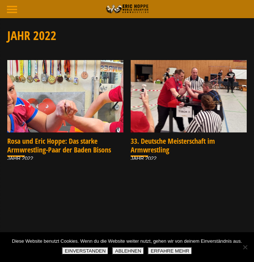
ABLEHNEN (128, 251)
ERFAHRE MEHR (170, 251)
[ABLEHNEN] (245, 247)
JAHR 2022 (20, 158)
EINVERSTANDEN (85, 251)
